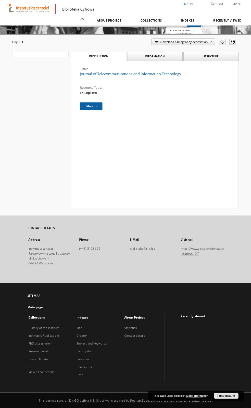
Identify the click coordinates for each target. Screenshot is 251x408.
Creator (81, 336)
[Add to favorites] (222, 42)
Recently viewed (227, 20)
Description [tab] (98, 56)
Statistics (130, 328)
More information (197, 395)
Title (79, 328)
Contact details (134, 336)
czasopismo (88, 93)
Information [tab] (155, 56)
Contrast (217, 3)
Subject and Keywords (91, 343)
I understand (226, 395)
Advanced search (179, 30)
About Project (109, 20)
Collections (151, 20)
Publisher (82, 359)
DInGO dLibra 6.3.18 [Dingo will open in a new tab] (84, 400)
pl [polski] (191, 3)
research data (38, 359)
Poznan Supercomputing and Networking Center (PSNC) (171, 400)
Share (236, 4)
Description (84, 351)
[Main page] (81, 20)
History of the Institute (43, 328)
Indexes (187, 20)
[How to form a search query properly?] (198, 30)
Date (79, 375)
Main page (35, 307)
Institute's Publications (44, 336)
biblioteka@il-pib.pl (143, 249)
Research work (38, 351)
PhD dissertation (39, 343)
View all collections (41, 372)
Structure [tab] (210, 56)
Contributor (84, 367)
